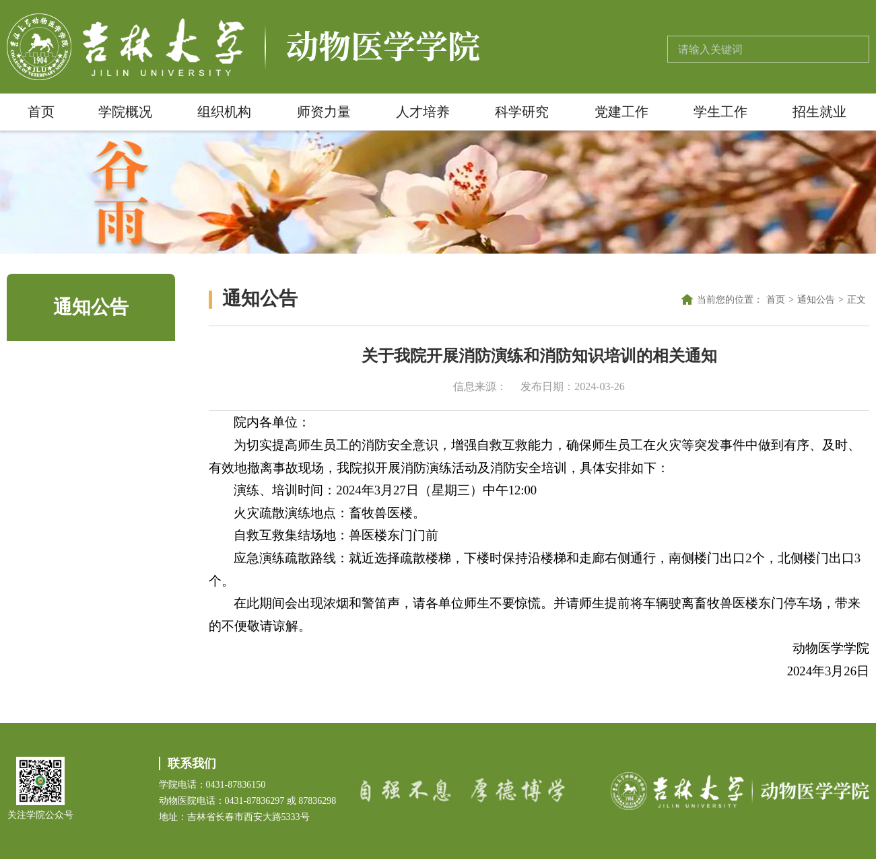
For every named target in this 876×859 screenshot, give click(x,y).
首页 (41, 111)
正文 (856, 300)
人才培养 (423, 111)
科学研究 (522, 111)
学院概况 (125, 111)
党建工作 (621, 111)
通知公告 (816, 300)
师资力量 (324, 111)
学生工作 (720, 111)
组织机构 (224, 111)
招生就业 (819, 111)
